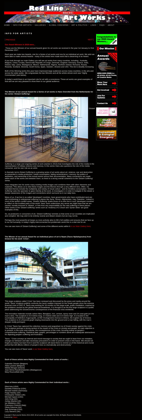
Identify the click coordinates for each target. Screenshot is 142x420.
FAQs (102, 25)
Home (7, 25)
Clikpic (15, 417)
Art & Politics (80, 25)
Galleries (40, 25)
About (111, 25)
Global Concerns (59, 25)
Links (93, 25)
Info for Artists (22, 25)
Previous (10, 40)
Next (90, 40)
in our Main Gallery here (80, 226)
